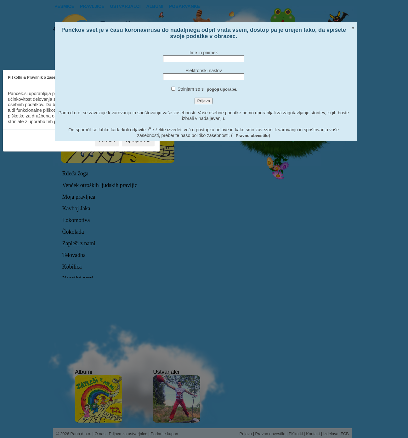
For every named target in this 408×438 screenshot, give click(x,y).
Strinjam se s (207, 89)
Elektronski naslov (203, 70)
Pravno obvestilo (252, 135)
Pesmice (64, 6)
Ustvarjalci (125, 6)
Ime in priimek (204, 52)
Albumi (154, 6)
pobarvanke (184, 6)
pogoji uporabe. (222, 89)
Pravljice (92, 6)
